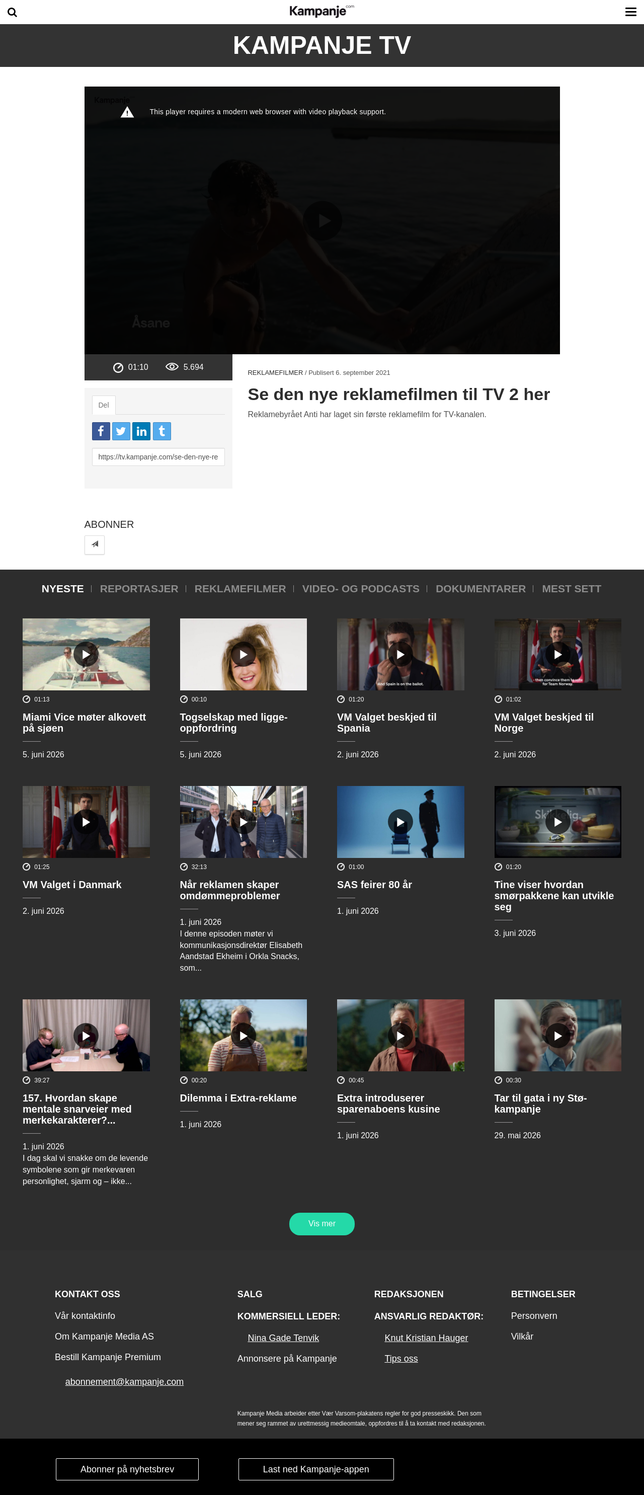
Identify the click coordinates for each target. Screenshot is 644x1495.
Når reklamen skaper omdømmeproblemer (230, 890)
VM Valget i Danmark (72, 884)
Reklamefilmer (275, 372)
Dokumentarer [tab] (481, 588)
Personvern (534, 1316)
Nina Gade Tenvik (283, 1338)
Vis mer (322, 1223)
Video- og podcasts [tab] (361, 588)
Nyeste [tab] (63, 588)
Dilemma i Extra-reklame (238, 1098)
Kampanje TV (322, 45)
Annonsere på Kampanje (287, 1359)
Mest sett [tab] (571, 588)
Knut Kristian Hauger (426, 1338)
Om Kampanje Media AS (104, 1336)
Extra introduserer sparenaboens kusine (388, 1103)
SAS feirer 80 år (374, 884)
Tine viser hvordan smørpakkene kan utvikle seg (554, 895)
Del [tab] (104, 405)
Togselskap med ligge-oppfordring (234, 723)
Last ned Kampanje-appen (316, 1469)
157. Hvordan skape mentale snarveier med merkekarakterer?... (77, 1109)
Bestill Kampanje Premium (108, 1357)
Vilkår (522, 1336)
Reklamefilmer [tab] (240, 588)
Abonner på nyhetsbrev (127, 1469)
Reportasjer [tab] (139, 588)
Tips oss (401, 1359)
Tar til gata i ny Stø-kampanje (541, 1103)
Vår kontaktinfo (85, 1316)
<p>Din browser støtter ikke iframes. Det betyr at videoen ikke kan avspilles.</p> (322, 220)
